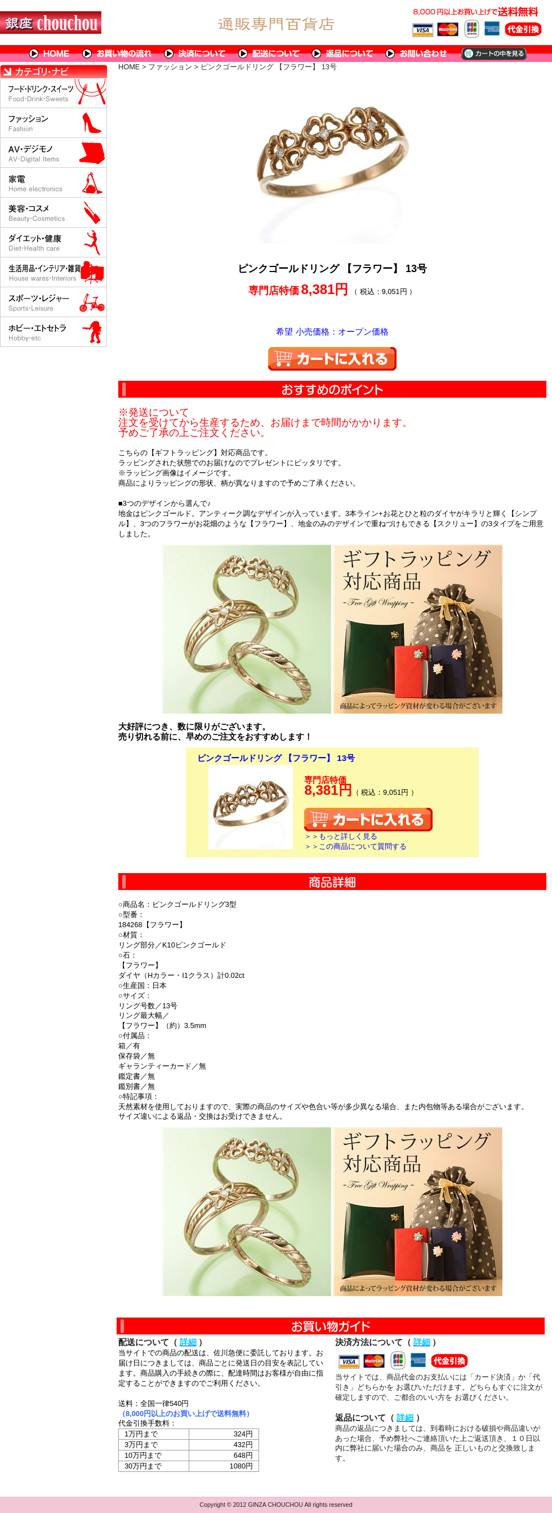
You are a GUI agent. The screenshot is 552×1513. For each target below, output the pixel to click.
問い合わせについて (417, 53)
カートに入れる (332, 359)
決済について (195, 53)
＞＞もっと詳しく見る (340, 836)
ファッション (170, 67)
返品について (343, 53)
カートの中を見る (493, 53)
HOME (49, 53)
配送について (269, 53)
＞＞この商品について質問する (355, 846)
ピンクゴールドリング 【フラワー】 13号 (276, 758)
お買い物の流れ (117, 53)
